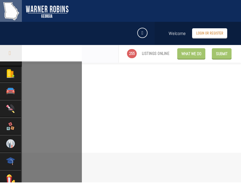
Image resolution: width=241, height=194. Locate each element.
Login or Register (209, 33)
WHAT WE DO (191, 53)
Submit (221, 53)
